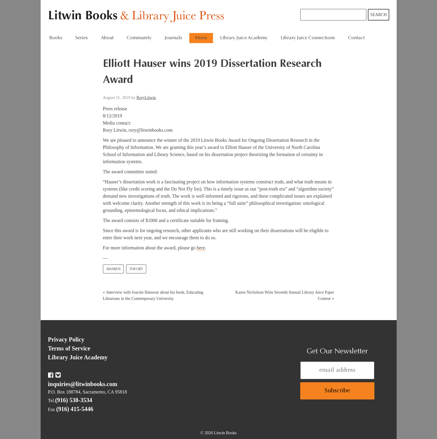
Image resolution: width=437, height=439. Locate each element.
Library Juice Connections (308, 38)
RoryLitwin (146, 97)
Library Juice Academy (244, 38)
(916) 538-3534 (73, 400)
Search (378, 14)
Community (139, 38)
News (201, 38)
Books (55, 38)
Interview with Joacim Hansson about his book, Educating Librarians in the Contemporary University (153, 295)
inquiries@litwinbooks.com (82, 384)
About (107, 38)
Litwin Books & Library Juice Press (138, 16)
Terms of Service (69, 348)
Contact (356, 38)
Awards (113, 269)
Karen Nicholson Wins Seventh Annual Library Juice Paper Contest (284, 295)
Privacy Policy (66, 339)
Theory (136, 269)
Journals (173, 38)
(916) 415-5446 (74, 409)
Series (81, 38)
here (201, 247)
